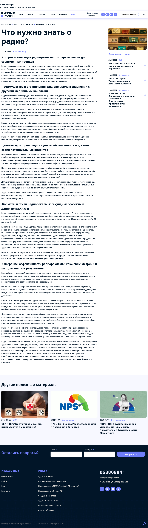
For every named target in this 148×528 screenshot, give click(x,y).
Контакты (63, 14)
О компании (7, 476)
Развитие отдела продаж (49, 505)
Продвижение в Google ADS (50, 491)
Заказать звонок (129, 14)
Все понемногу (19, 51)
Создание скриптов (47, 496)
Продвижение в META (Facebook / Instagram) (58, 486)
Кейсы (52, 14)
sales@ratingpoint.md (109, 478)
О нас (21, 14)
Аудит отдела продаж (48, 500)
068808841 (91, 15)
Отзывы (42, 14)
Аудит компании (45, 476)
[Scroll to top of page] (144, 524)
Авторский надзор (46, 510)
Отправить (131, 454)
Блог (73, 14)
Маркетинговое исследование (52, 481)
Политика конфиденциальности (51, 524)
